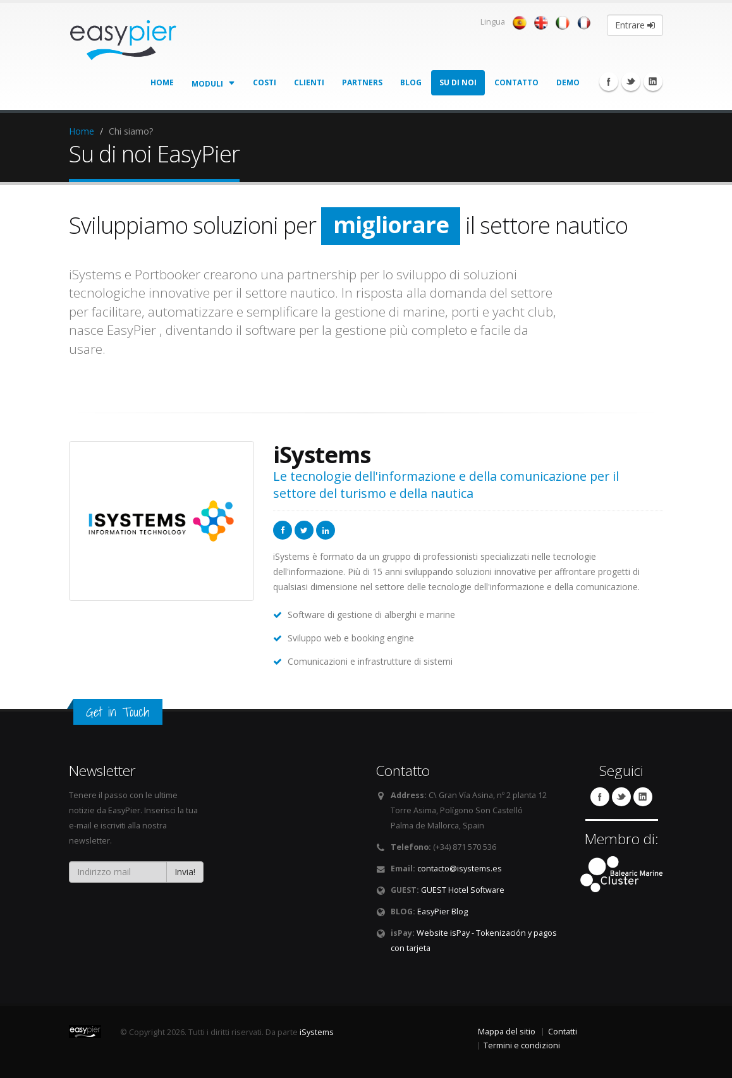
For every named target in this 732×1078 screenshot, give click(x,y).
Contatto (516, 82)
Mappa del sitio (506, 1031)
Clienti (309, 82)
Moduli (213, 82)
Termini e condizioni (522, 1045)
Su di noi (458, 82)
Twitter (630, 81)
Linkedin (653, 81)
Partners (362, 82)
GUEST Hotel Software (462, 890)
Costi (264, 82)
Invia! (184, 872)
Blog (411, 82)
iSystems (317, 1032)
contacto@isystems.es (459, 868)
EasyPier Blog (442, 911)
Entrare (635, 25)
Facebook (608, 81)
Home (162, 82)
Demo (568, 82)
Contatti (562, 1031)
